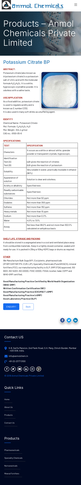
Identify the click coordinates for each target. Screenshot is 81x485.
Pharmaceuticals (11, 450)
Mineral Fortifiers (11, 473)
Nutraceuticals (10, 465)
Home (6, 399)
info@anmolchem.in (18, 356)
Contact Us (9, 423)
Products (8, 415)
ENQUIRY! (11, 306)
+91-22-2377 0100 (17, 361)
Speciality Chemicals (13, 458)
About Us (8, 407)
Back (28, 306)
